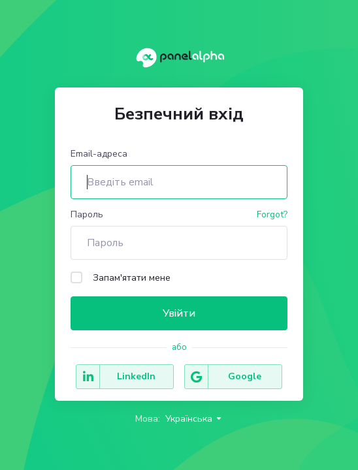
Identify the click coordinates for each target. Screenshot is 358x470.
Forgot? (272, 214)
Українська (194, 419)
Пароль (87, 214)
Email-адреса (99, 154)
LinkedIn (115, 376)
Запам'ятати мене (121, 278)
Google (223, 376)
